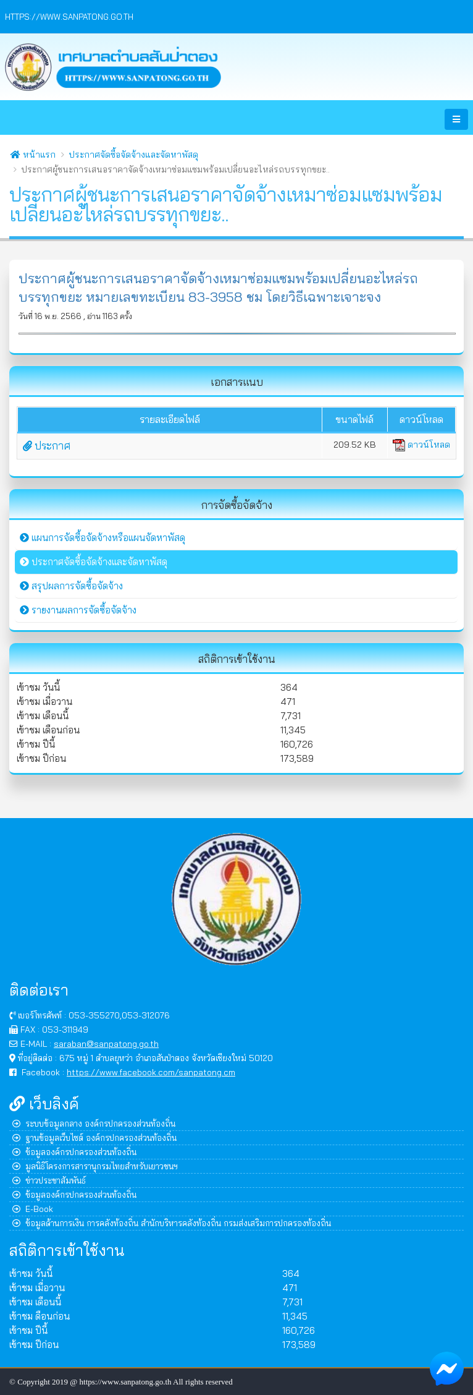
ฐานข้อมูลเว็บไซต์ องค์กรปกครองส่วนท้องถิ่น (94, 1137)
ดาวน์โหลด (421, 444)
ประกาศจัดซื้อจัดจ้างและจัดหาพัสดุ (133, 154)
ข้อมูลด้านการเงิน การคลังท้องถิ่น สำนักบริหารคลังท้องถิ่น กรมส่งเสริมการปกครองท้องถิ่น (171, 1223)
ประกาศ (46, 445)
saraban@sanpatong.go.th (106, 1043)
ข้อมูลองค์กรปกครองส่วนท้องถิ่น (74, 1151)
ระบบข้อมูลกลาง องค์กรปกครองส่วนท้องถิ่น (93, 1123)
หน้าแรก (33, 154)
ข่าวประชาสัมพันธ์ (49, 1180)
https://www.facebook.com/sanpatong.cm (151, 1072)
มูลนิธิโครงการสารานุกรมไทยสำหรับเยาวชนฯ (95, 1166)
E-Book (32, 1208)
